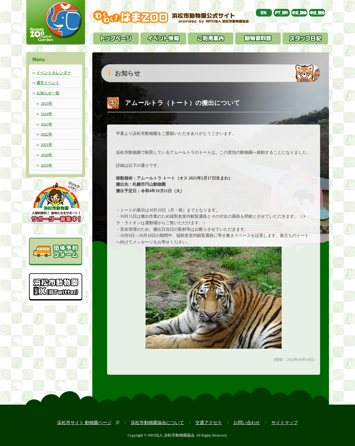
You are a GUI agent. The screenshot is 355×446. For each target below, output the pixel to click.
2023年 (46, 124)
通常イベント (47, 82)
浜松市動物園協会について (157, 422)
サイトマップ (284, 422)
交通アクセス (208, 422)
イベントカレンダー (53, 72)
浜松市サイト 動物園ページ (84, 422)
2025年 (46, 103)
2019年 (46, 165)
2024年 (46, 114)
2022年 (46, 134)
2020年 (46, 155)
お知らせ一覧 (47, 93)
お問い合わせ (246, 422)
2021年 (46, 144)
